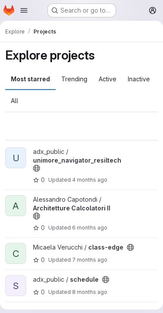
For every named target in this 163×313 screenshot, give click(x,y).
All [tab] (14, 100)
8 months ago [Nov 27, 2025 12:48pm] (89, 292)
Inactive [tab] (139, 79)
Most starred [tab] (30, 79)
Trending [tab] (74, 79)
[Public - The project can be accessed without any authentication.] (36, 168)
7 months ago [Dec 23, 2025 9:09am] (89, 259)
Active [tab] (107, 79)
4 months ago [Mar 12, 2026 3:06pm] (89, 179)
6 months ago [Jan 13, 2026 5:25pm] (89, 227)
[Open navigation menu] (24, 10)
